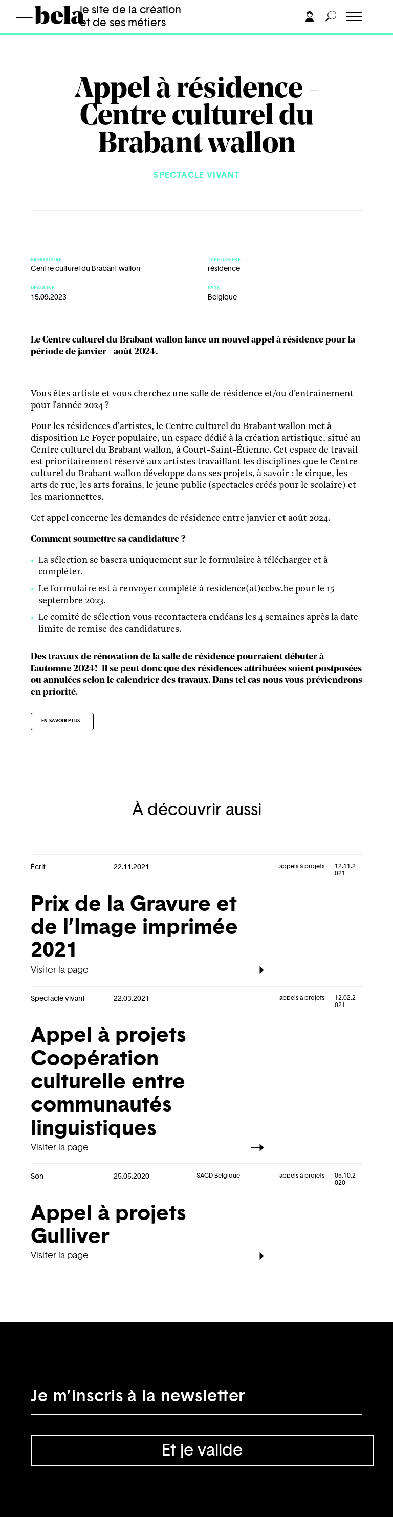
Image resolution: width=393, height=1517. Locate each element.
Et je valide (202, 1450)
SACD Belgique (218, 1175)
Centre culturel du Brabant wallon (85, 268)
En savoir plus (60, 721)
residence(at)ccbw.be (249, 589)
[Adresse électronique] (196, 1399)
